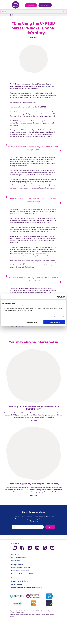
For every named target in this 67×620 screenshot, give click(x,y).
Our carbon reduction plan (20, 571)
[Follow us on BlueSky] (14, 547)
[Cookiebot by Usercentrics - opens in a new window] (57, 297)
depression (19, 97)
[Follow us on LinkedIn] (37, 547)
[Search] (25, 11)
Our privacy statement (18, 557)
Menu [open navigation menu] (55, 5)
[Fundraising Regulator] (33, 596)
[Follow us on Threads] (45, 547)
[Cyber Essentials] (49, 603)
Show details (58, 317)
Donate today (45, 5)
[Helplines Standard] (17, 603)
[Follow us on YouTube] (52, 547)
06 (12, 15)
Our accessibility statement (20, 568)
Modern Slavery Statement (20, 581)
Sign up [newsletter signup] (50, 527)
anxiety (12, 97)
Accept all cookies (54, 322)
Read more (33, 420)
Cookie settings (33, 322)
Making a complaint (17, 565)
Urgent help (30, 5)
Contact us (15, 554)
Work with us (15, 578)
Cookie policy (15, 560)
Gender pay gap (16, 584)
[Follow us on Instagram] (30, 547)
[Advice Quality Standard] (33, 603)
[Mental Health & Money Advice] (17, 596)
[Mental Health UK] (49, 596)
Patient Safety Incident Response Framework (26, 587)
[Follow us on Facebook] (22, 547)
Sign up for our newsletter (33, 512)
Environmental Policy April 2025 (22, 574)
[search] (63, 11)
